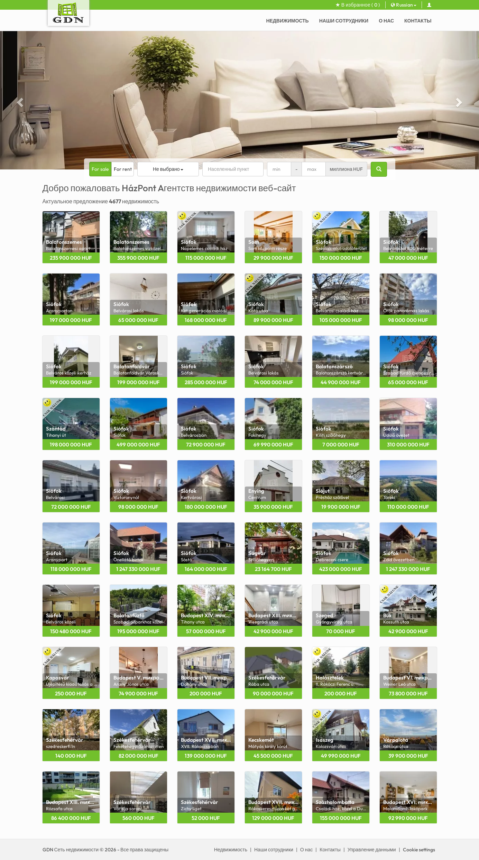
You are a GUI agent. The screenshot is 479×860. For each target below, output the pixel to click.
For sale (100, 169)
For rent (123, 169)
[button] (19, 100)
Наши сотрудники (343, 21)
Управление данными (372, 850)
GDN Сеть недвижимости (71, 850)
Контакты (417, 21)
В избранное (358, 5)
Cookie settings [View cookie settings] (419, 850)
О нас (386, 21)
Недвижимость (287, 21)
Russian (404, 5)
